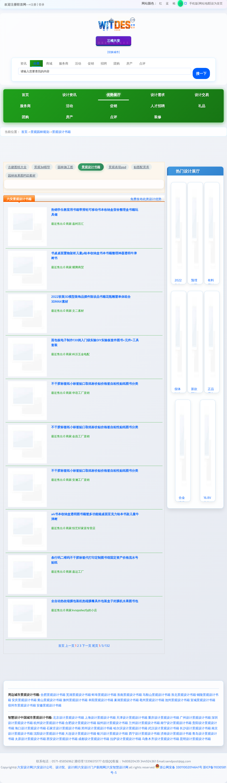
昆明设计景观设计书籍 (195, 739)
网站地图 (204, 3)
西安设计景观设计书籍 (62, 739)
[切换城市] (113, 51)
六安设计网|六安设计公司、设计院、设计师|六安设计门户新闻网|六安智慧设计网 (72, 767)
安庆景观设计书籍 (24, 700)
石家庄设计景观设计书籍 (64, 728)
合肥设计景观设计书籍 (80, 723)
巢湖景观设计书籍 (126, 700)
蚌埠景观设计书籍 (104, 694)
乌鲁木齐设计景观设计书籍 (160, 739)
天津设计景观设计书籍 (131, 717)
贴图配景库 (141, 167)
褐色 (173, 4)
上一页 (69, 645)
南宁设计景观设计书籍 (176, 723)
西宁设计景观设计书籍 (144, 733)
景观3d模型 (42, 167)
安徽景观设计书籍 (49, 705)
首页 (25, 95)
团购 (25, 117)
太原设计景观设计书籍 (30, 739)
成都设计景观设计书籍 (93, 739)
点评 (113, 117)
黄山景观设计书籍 (49, 700)
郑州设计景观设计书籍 (96, 728)
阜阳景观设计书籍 (100, 700)
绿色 (180, 4)
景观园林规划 (40, 132)
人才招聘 (158, 106)
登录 (41, 4)
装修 (157, 117)
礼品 (201, 106)
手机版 (193, 3)
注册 (33, 4)
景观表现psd (117, 167)
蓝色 (167, 4)
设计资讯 (69, 95)
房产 (69, 117)
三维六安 (113, 40)
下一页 (86, 645)
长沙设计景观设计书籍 (195, 728)
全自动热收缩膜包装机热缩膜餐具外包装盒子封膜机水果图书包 (94, 601)
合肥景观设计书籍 (53, 694)
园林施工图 (65, 167)
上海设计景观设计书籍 (100, 717)
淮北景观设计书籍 (183, 694)
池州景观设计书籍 (177, 700)
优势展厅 (113, 95)
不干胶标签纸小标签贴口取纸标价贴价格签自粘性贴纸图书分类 (94, 383)
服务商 (25, 106)
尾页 (95, 645)
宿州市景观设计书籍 (22, 705)
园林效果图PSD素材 (21, 175)
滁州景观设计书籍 (75, 700)
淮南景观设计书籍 (129, 694)
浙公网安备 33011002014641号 (178, 767)
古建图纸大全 (17, 167)
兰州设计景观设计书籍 (144, 723)
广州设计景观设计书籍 (195, 717)
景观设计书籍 (61, 132)
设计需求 (158, 95)
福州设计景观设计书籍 (112, 723)
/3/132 (104, 645)
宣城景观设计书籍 (202, 700)
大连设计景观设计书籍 (80, 733)
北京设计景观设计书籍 (68, 717)
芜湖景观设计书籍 (78, 694)
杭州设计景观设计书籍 (49, 723)
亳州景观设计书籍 (151, 700)
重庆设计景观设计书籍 (163, 717)
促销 (113, 106)
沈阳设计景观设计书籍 (49, 733)
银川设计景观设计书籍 (112, 733)
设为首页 (217, 3)
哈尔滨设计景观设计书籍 (130, 728)
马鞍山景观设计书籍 (156, 694)
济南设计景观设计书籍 (176, 733)
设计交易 (202, 95)
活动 (69, 106)
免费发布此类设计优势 (145, 199)
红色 (160, 4)
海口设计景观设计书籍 (30, 728)
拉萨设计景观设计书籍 (125, 739)
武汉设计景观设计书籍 (163, 728)
